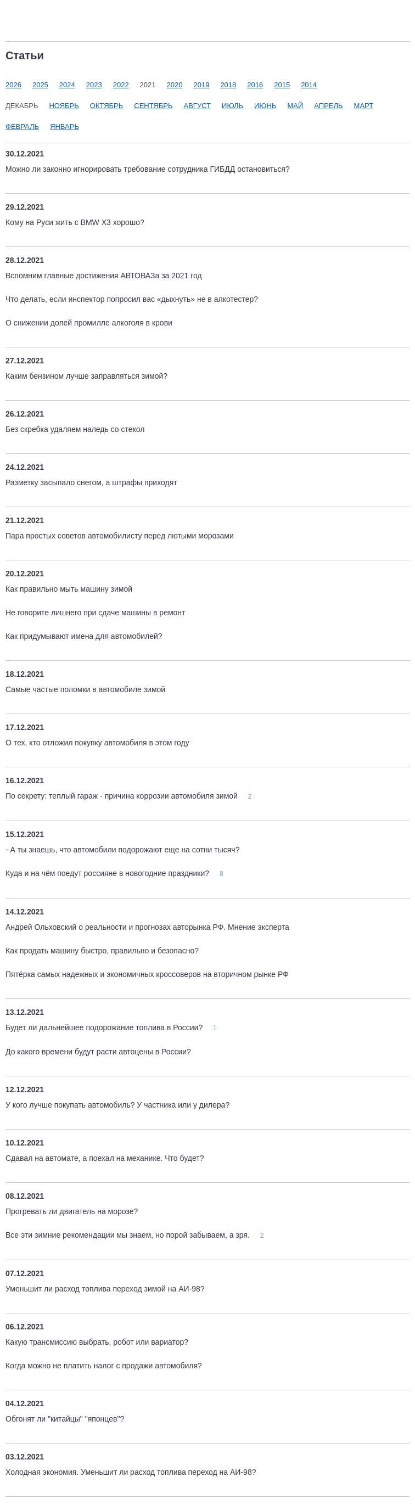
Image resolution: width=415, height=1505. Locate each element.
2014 (309, 85)
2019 (201, 85)
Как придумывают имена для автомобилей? (83, 636)
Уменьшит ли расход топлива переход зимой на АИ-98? (105, 1288)
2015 (282, 85)
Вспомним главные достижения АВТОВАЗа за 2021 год (103, 275)
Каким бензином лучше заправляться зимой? (86, 376)
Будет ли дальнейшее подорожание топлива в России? (105, 1027)
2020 (175, 85)
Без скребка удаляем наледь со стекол (75, 429)
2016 (255, 85)
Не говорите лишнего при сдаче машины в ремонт (95, 612)
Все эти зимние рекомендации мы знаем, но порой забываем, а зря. (128, 1235)
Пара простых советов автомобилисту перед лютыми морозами (119, 535)
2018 (228, 85)
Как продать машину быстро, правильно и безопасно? (102, 950)
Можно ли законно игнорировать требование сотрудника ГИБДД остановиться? (147, 169)
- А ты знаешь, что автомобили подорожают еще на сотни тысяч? (122, 849)
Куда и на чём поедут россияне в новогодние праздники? (108, 873)
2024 (67, 85)
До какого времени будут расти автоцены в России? (98, 1051)
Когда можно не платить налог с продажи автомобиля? (103, 1365)
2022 (121, 85)
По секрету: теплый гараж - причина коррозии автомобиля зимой (122, 795)
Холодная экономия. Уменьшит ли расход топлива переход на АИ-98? (130, 1472)
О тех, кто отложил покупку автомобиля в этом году (97, 742)
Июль (232, 106)
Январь (64, 126)
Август (197, 106)
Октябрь (106, 106)
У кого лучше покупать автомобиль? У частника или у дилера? (117, 1104)
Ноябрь (63, 106)
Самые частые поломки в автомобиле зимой (85, 689)
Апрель (328, 106)
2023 (94, 85)
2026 (13, 85)
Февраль (22, 126)
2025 (40, 85)
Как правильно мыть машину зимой (68, 589)
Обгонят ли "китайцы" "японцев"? (64, 1418)
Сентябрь (153, 106)
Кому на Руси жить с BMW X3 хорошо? (74, 222)
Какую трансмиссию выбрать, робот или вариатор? (96, 1342)
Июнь (265, 106)
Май (295, 106)
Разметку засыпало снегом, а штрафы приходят (91, 482)
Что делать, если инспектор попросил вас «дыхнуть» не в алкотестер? (131, 299)
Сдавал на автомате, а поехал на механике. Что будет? (104, 1158)
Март (364, 106)
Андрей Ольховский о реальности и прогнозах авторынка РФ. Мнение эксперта (147, 927)
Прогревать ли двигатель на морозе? (71, 1211)
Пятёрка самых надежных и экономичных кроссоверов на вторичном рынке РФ (147, 974)
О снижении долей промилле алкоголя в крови (88, 322)
